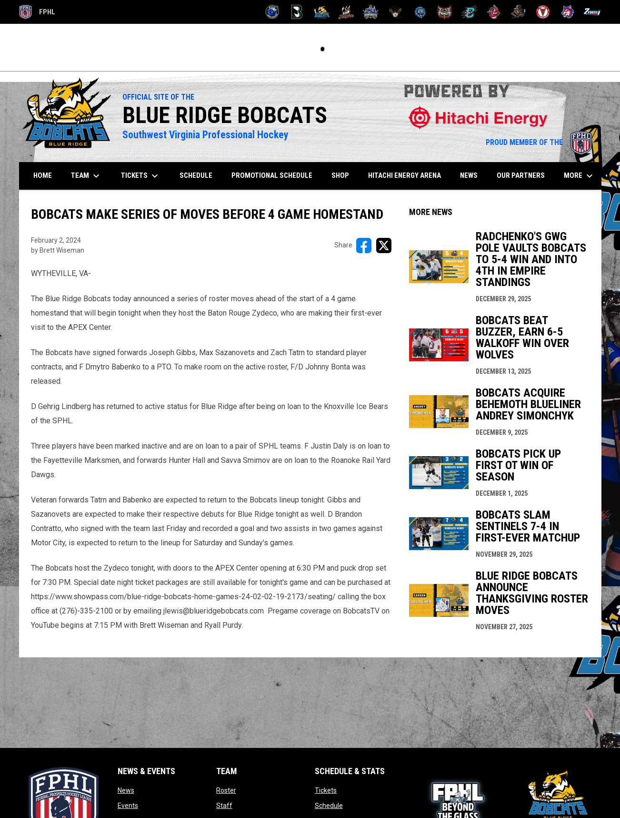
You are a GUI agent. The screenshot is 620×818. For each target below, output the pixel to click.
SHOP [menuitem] (343, 175)
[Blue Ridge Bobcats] (321, 12)
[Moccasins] (395, 12)
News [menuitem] (469, 175)
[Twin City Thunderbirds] (543, 12)
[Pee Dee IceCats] (420, 12)
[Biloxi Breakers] (272, 12)
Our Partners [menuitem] (521, 175)
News (126, 790)
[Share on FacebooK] (363, 245)
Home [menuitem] (42, 175)
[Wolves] (568, 12)
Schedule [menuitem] (196, 175)
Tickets (326, 790)
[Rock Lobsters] (494, 12)
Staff (224, 805)
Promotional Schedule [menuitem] (271, 175)
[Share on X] (383, 245)
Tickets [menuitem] (140, 176)
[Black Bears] (297, 12)
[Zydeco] (592, 12)
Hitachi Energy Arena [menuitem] (404, 175)
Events (128, 805)
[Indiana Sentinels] (371, 12)
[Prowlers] (444, 12)
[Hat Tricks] (346, 12)
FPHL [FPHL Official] (37, 12)
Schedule (329, 805)
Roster (226, 790)
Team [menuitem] (86, 176)
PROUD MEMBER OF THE (539, 142)
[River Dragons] (469, 12)
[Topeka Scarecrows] (518, 12)
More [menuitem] (579, 176)
